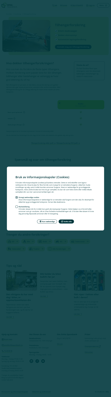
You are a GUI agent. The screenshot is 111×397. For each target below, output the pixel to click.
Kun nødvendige (47, 221)
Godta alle (66, 221)
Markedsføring (24, 207)
